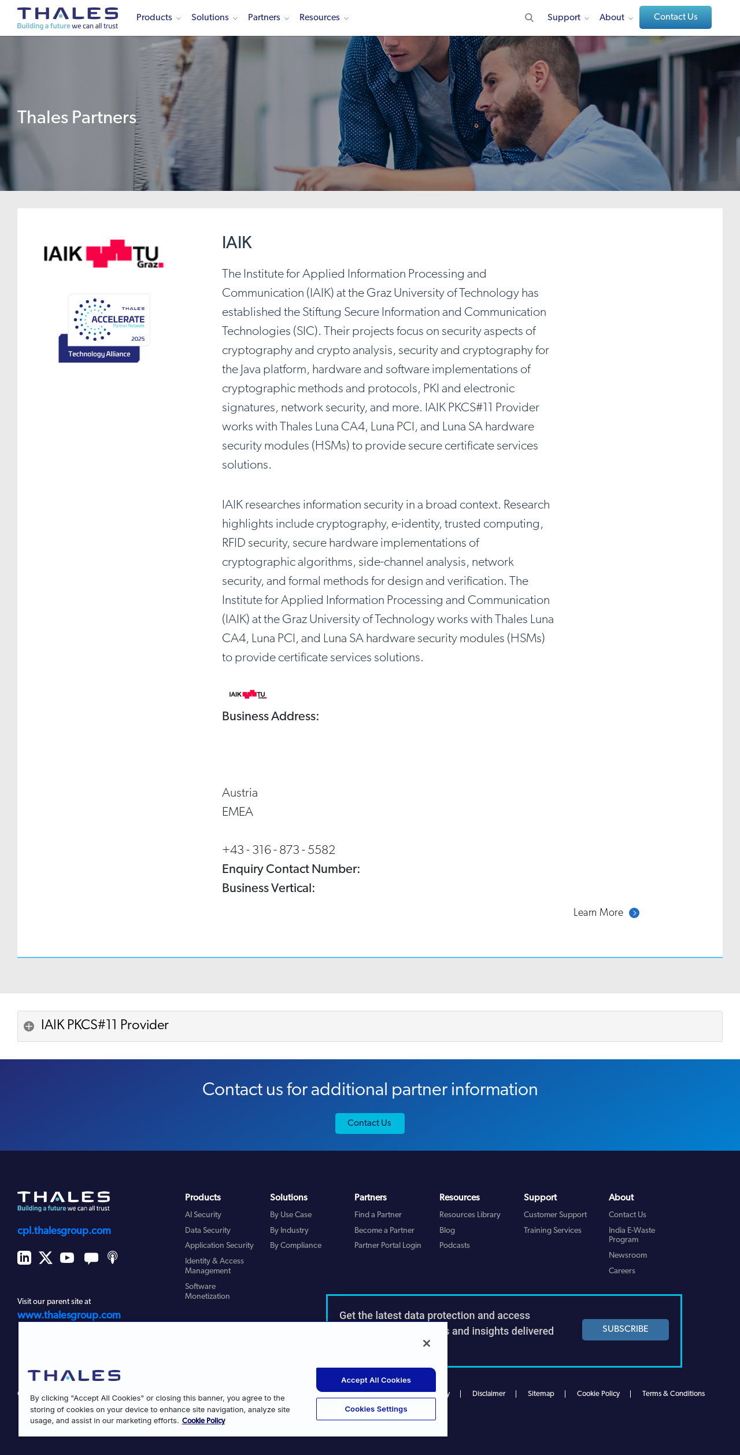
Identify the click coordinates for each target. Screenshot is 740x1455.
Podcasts (454, 1246)
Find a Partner (378, 1215)
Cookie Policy (598, 1394)
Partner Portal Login (387, 1246)
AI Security (203, 1215)
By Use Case (291, 1215)
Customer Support (555, 1215)
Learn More (598, 913)
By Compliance (295, 1246)
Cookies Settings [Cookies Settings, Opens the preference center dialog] (376, 1408)
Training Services (553, 1230)
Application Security (219, 1246)
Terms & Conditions (673, 1394)
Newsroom (628, 1255)
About (612, 18)
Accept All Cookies (376, 1379)
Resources (319, 18)
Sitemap (541, 1394)
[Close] (426, 1343)
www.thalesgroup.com (69, 1315)
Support (563, 18)
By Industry (289, 1230)
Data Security (208, 1230)
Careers (622, 1271)
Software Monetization (207, 1292)
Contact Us (676, 17)
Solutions (210, 18)
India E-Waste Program (632, 1235)
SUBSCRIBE (625, 1329)
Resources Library (470, 1215)
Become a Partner (384, 1230)
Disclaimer (488, 1394)
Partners (264, 18)
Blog (447, 1230)
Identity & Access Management (214, 1266)
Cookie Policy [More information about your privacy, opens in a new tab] (203, 1421)
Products (154, 18)
